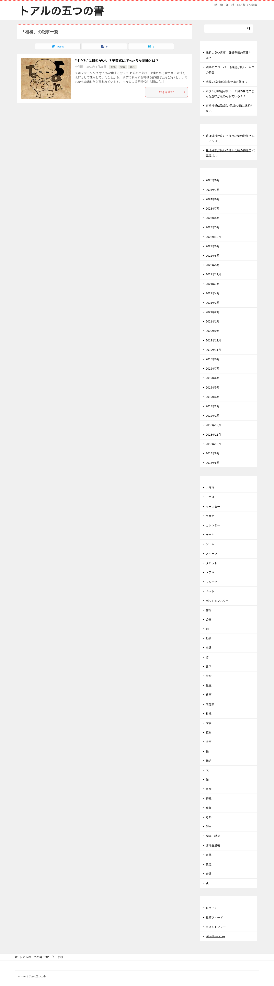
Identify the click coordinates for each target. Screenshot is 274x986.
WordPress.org (215, 936)
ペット (210, 591)
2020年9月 (212, 330)
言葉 (209, 855)
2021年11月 (213, 274)
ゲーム (210, 544)
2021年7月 (212, 284)
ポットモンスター (217, 600)
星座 (209, 685)
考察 (209, 817)
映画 (209, 694)
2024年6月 (212, 199)
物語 (209, 760)
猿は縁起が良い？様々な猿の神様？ (228, 135)
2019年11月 (213, 349)
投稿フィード (214, 917)
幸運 (209, 647)
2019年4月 (212, 397)
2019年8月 (212, 359)
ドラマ (210, 572)
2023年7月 (212, 208)
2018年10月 (213, 444)
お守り (210, 487)
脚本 (209, 826)
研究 (209, 789)
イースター (213, 506)
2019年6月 (212, 378)
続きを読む (172, 92)
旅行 (209, 676)
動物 (209, 638)
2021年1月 (212, 321)
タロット (211, 563)
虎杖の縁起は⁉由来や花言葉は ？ (227, 81)
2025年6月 (212, 180)
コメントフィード (217, 927)
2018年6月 (212, 462)
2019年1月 (212, 415)
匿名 (209, 155)
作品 (209, 610)
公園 (209, 619)
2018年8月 (212, 453)
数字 (209, 666)
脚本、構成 (213, 836)
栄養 (122, 66)
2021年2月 (212, 312)
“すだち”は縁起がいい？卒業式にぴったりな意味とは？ (117, 60)
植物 (209, 732)
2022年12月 (213, 236)
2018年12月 (213, 425)
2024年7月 (212, 189)
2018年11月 (213, 434)
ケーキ (210, 534)
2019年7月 (212, 368)
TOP (34, 957)
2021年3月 (212, 302)
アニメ (210, 497)
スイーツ (211, 553)
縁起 (132, 66)
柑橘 (113, 66)
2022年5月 (212, 265)
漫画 (209, 741)
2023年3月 (212, 227)
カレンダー (213, 525)
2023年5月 (212, 218)
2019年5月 (212, 387)
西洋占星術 (213, 845)
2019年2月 (212, 406)
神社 (209, 798)
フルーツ (211, 581)
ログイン (211, 908)
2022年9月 (212, 246)
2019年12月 (213, 340)
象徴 (209, 864)
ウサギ (210, 516)
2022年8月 (212, 255)
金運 (209, 873)
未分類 (210, 704)
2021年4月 (212, 293)
